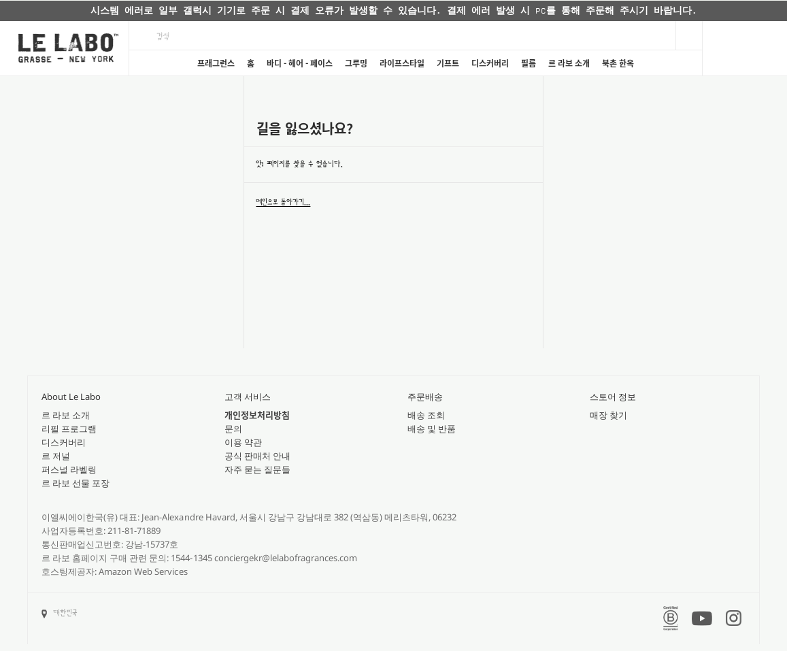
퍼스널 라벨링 (69, 469)
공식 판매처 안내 (257, 456)
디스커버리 (490, 63)
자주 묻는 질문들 (257, 469)
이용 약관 (243, 442)
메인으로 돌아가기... (283, 202)
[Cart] (744, 48)
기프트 (448, 63)
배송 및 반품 (431, 428)
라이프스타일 (402, 63)
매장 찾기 (608, 415)
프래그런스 (216, 63)
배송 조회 (426, 415)
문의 (233, 428)
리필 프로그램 (69, 428)
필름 (528, 63)
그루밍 (356, 63)
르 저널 (55, 456)
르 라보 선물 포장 (75, 483)
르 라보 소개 (569, 63)
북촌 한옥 (618, 63)
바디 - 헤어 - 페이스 (300, 63)
